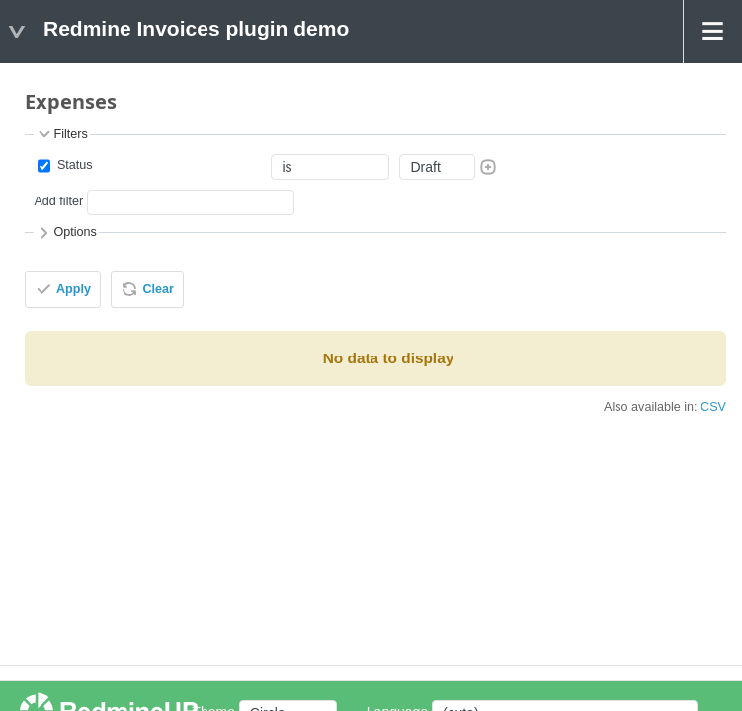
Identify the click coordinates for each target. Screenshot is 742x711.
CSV (713, 407)
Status (72, 165)
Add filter (58, 201)
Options (66, 233)
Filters (61, 134)
